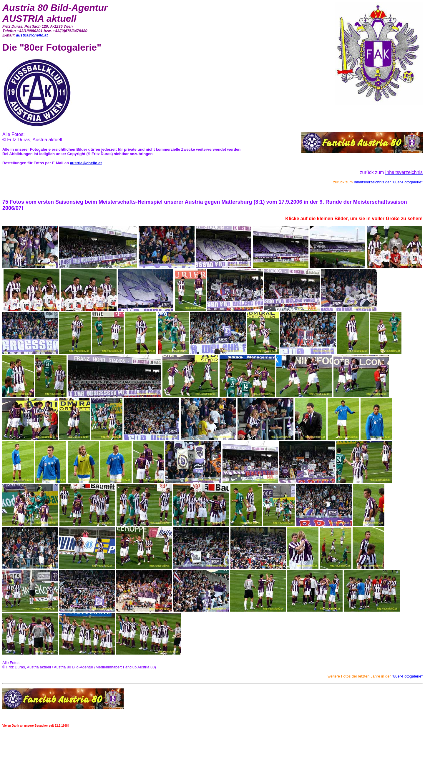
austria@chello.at (32, 35)
